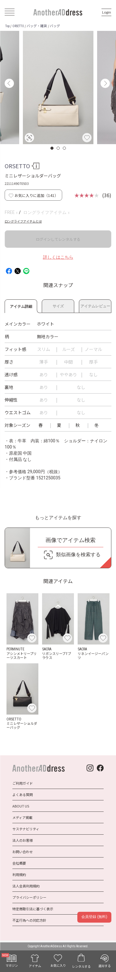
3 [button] (65, 148)
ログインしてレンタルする (58, 239)
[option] (58, 87)
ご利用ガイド (22, 783)
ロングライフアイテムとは (23, 221)
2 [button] (58, 148)
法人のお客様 (22, 840)
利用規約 (19, 874)
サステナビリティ (25, 829)
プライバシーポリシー (29, 897)
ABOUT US (20, 806)
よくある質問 (22, 794)
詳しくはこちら (58, 257)
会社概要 (19, 863)
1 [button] (52, 148)
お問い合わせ (22, 851)
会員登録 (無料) (94, 917)
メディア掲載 (22, 817)
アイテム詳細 (21, 305)
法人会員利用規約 (26, 886)
